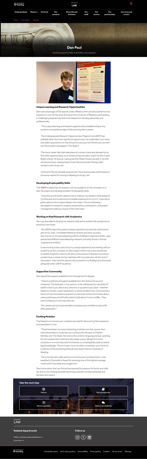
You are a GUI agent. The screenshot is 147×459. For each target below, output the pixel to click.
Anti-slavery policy (67, 452)
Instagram (77, 437)
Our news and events (126, 13)
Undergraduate (21, 12)
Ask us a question (44, 406)
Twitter (83, 437)
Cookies (106, 452)
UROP (44, 188)
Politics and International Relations (27, 437)
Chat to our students (103, 406)
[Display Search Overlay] (131, 3)
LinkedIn (89, 437)
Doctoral (44, 12)
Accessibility (83, 452)
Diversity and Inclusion (71, 13)
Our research (55, 13)
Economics (18, 441)
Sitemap (128, 452)
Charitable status (51, 452)
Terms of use (117, 452)
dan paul (36, 20)
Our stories (96, 13)
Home (16, 20)
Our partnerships (109, 13)
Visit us (44, 393)
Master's (34, 12)
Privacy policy (95, 452)
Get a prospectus (103, 393)
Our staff (86, 13)
